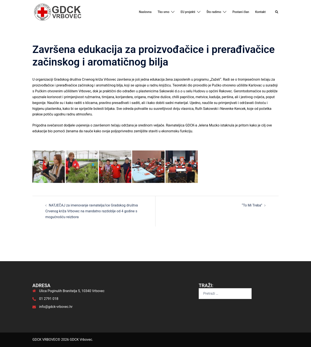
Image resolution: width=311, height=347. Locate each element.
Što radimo (213, 12)
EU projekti (188, 12)
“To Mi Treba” (252, 205)
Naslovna (145, 12)
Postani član (240, 12)
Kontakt (260, 12)
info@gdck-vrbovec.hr (56, 307)
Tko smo (164, 12)
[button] (277, 12)
